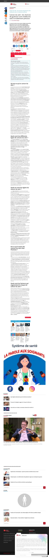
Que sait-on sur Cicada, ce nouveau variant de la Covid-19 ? (22, 407)
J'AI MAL (5, 490)
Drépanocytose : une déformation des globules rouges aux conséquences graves (26, 476)
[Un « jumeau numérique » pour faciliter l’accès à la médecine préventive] (25, 429)
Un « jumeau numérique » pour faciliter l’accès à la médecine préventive (21, 442)
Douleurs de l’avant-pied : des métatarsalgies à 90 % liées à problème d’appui (26, 512)
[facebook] (11, 389)
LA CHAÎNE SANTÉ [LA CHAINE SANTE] (7, 415)
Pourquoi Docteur (7, 553)
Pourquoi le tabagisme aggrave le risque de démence (21, 402)
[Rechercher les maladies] (44, 487)
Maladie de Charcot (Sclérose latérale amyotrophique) (21, 482)
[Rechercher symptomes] (44, 523)
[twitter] (22, 389)
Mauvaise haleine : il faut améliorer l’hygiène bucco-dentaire (22, 517)
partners (23, 538)
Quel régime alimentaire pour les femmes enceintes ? (21, 396)
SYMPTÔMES (6, 509)
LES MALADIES (7, 468)
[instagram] (33, 389)
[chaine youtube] (39, 415)
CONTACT (5, 1)
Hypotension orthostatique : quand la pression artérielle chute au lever (24, 471)
